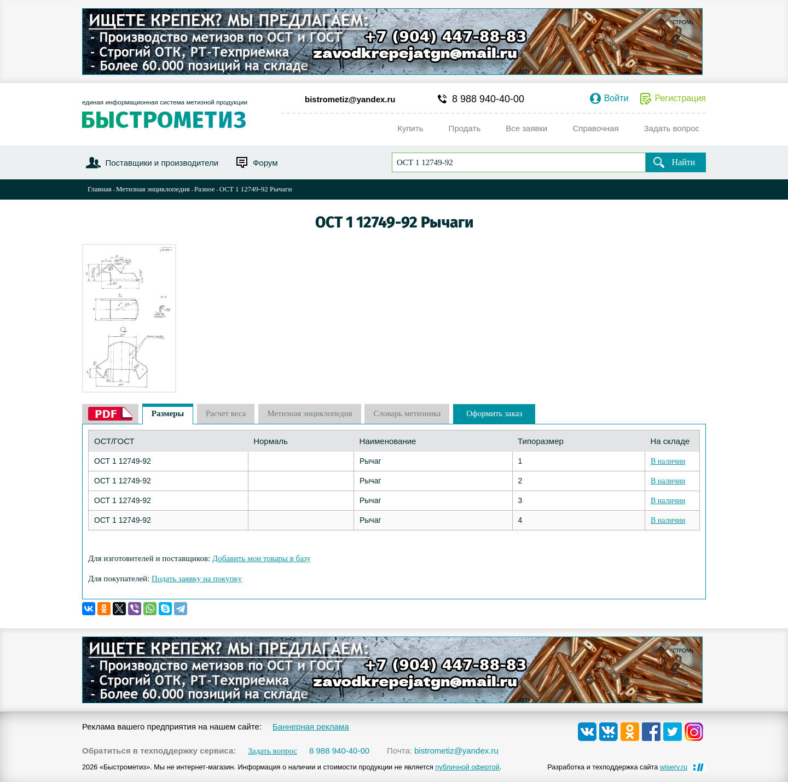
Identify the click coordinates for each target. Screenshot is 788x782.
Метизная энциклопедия (153, 189)
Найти (684, 162)
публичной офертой (467, 767)
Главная (100, 189)
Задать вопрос (272, 751)
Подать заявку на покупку (197, 578)
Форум (265, 163)
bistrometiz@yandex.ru (350, 99)
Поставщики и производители (161, 163)
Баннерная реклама (311, 726)
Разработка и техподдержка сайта (617, 767)
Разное (204, 189)
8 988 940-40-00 (488, 99)
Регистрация (680, 98)
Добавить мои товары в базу (261, 558)
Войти (616, 98)
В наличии (668, 461)
